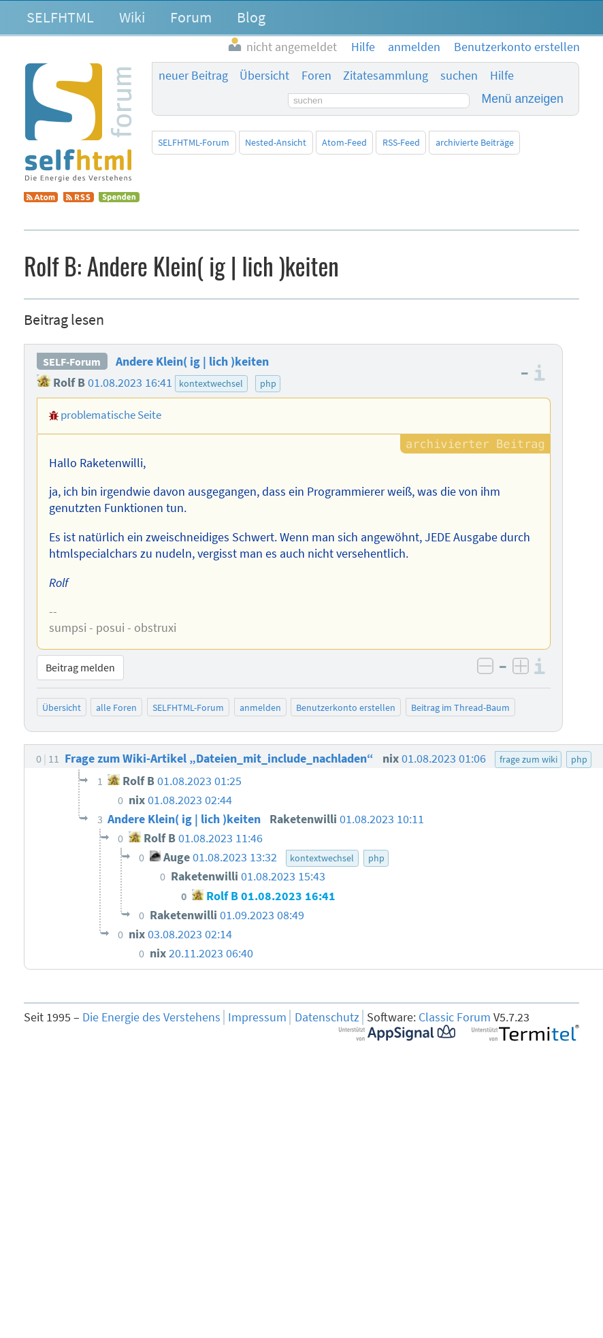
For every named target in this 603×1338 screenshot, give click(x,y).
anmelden (260, 707)
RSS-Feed (401, 142)
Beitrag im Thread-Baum (460, 707)
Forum (191, 17)
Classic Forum (455, 1017)
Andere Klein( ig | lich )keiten (192, 361)
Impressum (257, 1017)
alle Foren (116, 707)
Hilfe (502, 75)
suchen (459, 75)
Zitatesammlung (385, 75)
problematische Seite (111, 414)
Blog (251, 17)
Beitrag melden (80, 667)
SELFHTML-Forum (193, 142)
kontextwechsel (211, 383)
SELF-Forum (72, 361)
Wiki (132, 17)
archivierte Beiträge (475, 142)
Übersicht (264, 75)
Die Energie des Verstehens (151, 1017)
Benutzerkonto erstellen (345, 707)
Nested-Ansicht (275, 142)
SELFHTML (60, 17)
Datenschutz (327, 1017)
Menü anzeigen (523, 99)
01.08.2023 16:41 (130, 382)
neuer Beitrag (193, 75)
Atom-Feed (344, 142)
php (268, 383)
